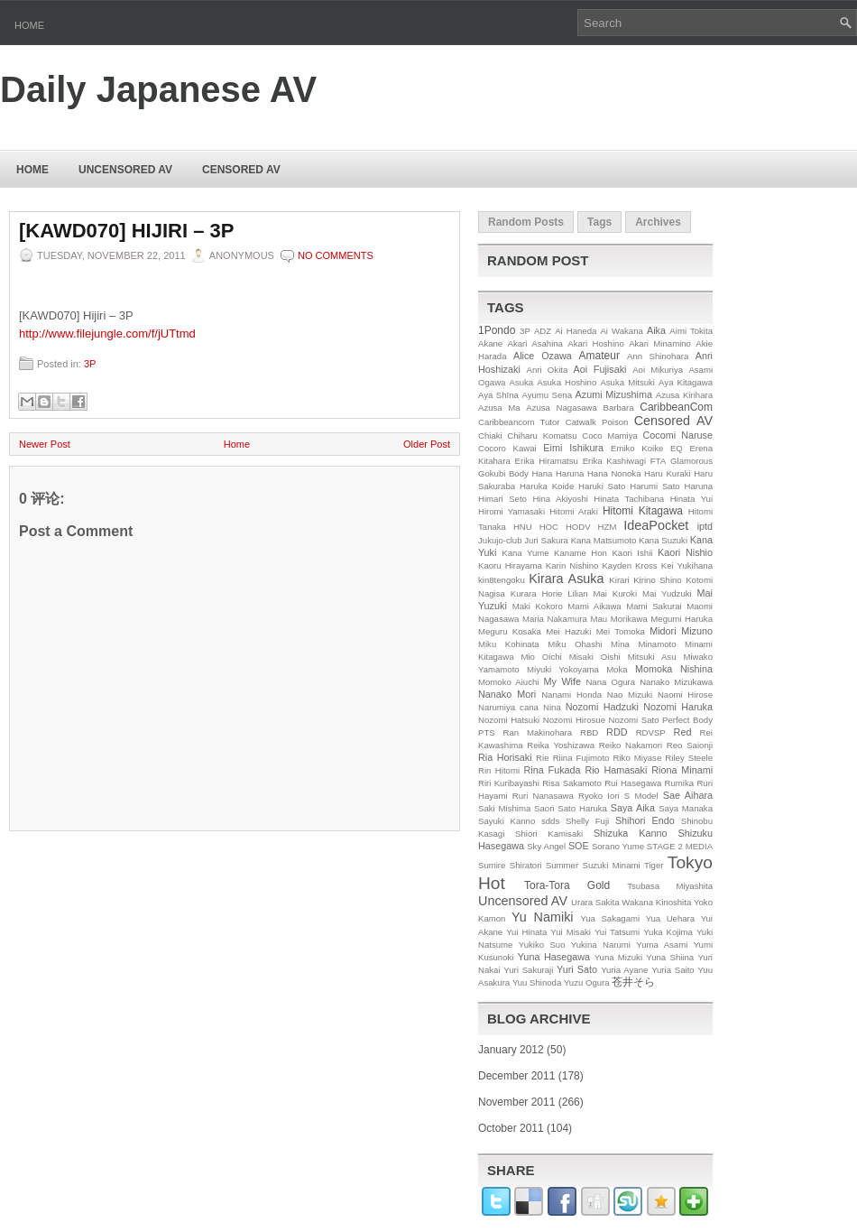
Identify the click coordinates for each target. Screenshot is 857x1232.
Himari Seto (502, 499)
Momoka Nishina (674, 668)
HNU (522, 527)
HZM (607, 527)
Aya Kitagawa (686, 382)
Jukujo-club (500, 540)
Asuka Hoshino (566, 382)
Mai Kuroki (616, 593)
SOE (578, 845)
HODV (578, 527)
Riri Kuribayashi (508, 783)
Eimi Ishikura (573, 447)
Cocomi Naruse (678, 435)
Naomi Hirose (685, 694)
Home (29, 25)
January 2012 (511, 1049)
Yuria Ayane (624, 970)
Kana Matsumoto (604, 540)
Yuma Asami (661, 944)
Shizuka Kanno (631, 833)
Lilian (577, 593)
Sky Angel (546, 846)
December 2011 (516, 1076)
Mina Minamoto (643, 644)
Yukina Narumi (601, 944)
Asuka (522, 382)
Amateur (599, 355)
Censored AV (241, 169)
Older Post (426, 444)
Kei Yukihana (687, 565)
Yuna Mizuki (618, 957)
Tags (599, 222)
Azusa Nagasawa (561, 407)
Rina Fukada (552, 769)
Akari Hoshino (595, 343)
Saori (544, 808)
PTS (486, 732)
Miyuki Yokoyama (563, 669)
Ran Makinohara (538, 732)
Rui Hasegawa (632, 783)
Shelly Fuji (587, 821)
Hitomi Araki (573, 511)
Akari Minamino (660, 343)
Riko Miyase (637, 758)
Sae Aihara (688, 795)
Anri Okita (546, 370)
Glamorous (691, 461)
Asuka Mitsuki (627, 382)
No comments (335, 255)
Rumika (680, 783)
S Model (641, 796)
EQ (676, 448)
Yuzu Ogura (587, 982)
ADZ (542, 331)
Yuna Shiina (670, 957)
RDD (616, 732)
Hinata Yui (691, 499)
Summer (562, 865)
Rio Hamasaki (616, 769)
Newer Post (44, 444)
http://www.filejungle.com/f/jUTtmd (107, 333)
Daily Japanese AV (158, 89)
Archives (658, 222)
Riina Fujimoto (581, 758)
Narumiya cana (508, 707)
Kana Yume (525, 553)
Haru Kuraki (667, 473)
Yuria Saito (673, 970)
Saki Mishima (504, 808)
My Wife (562, 681)
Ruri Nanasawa (543, 796)
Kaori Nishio (685, 552)
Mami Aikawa (594, 606)
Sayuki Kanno (506, 821)
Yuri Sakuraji (528, 970)
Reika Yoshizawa (560, 745)
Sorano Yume (618, 846)
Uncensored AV (125, 169)
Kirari (619, 580)
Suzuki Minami (611, 865)
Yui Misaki (570, 932)
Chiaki (490, 435)
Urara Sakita (595, 902)
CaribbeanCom (676, 407)
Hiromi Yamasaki (511, 511)
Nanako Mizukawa (676, 682)
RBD (589, 732)
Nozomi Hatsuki (508, 720)
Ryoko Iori (599, 796)
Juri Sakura (546, 540)
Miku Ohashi (575, 644)
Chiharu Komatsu (541, 435)
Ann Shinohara (657, 356)
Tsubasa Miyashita (670, 886)
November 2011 (516, 1102)
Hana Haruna (557, 473)
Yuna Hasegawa (554, 956)
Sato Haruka (582, 808)
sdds (550, 821)
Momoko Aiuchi (508, 682)
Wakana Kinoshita (656, 902)
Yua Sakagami (610, 918)
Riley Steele (689, 758)
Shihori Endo (645, 820)
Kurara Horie (537, 593)
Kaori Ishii (632, 553)
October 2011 (511, 1128)
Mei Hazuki (568, 631)
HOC (548, 527)
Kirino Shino (657, 580)
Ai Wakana (621, 331)
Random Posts (526, 222)
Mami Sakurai (653, 606)
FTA (658, 461)
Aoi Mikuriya (657, 370)
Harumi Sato (655, 486)
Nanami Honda (571, 694)
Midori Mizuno (681, 630)
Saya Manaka (686, 808)
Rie (542, 758)
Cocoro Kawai (507, 448)
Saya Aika (633, 807)
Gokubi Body (503, 473)
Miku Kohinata (508, 644)
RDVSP (651, 732)
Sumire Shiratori (510, 865)
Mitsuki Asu (652, 657)
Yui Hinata (526, 932)
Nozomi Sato (634, 720)
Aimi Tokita (691, 331)
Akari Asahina (535, 343)
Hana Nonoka (614, 473)
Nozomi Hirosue (574, 720)
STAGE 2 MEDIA (680, 846)
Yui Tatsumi (617, 932)
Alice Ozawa (542, 355)
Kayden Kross (629, 565)
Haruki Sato (601, 486)
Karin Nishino (572, 565)
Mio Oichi (541, 657)
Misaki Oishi (595, 657)
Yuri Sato (577, 969)
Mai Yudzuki (667, 593)
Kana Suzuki (663, 540)
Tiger (654, 865)
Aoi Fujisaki (600, 369)
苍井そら (633, 982)
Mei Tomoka (620, 631)
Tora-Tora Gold (567, 885)
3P (90, 363)
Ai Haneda (575, 331)
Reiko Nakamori (630, 745)
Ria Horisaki (505, 757)
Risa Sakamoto (572, 783)
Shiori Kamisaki (549, 833)
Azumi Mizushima (614, 394)
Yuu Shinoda (536, 982)
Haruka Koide (547, 486)
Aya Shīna (498, 395)
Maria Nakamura (554, 619)
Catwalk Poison (597, 422)
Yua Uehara (671, 918)
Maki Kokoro (537, 606)
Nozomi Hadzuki (602, 706)
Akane (490, 343)
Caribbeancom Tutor (519, 422)
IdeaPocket (655, 525)
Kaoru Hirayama (510, 565)
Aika (656, 330)
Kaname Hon (580, 553)
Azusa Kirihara (684, 395)
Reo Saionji (690, 745)
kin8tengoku (501, 580)
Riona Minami (682, 769)
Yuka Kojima (668, 932)
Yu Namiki (542, 917)
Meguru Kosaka (509, 631)
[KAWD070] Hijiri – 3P (126, 231)
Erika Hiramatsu (546, 461)
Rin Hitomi (499, 770)
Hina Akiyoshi (559, 499)
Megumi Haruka (681, 619)
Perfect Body (687, 720)
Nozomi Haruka (678, 706)
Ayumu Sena (546, 395)
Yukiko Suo (542, 944)
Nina (552, 707)
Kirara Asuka (566, 578)
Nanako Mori (507, 694)
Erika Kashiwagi (614, 461)
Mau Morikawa (618, 619)
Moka (616, 669)
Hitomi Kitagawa (643, 511)
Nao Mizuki (629, 694)
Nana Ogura (610, 682)
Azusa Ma (499, 407)
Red (683, 732)
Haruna (699, 486)
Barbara (619, 407)
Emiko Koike (637, 448)
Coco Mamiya (610, 435)
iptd (705, 526)
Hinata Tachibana (629, 499)
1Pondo (496, 330)
